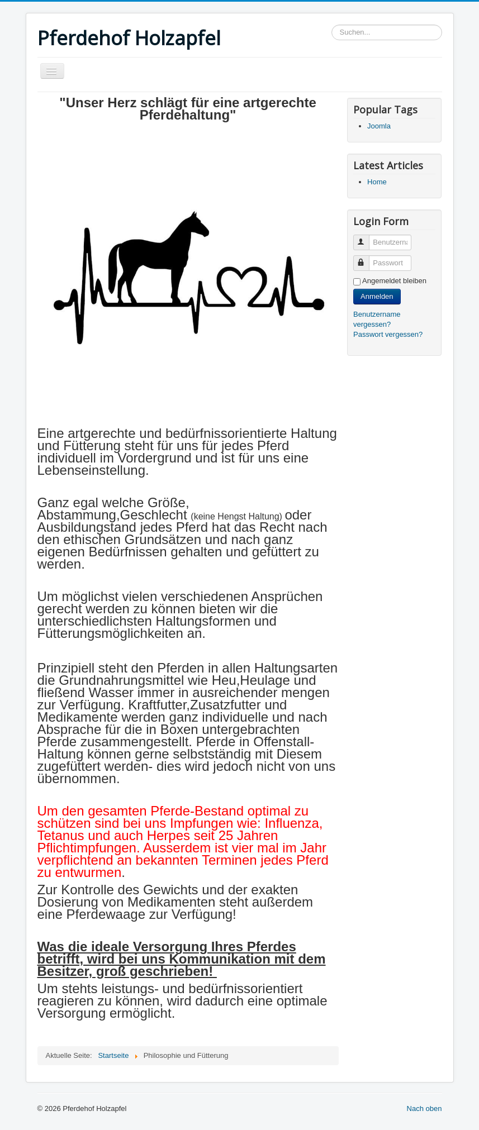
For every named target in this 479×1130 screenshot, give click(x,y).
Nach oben (424, 1108)
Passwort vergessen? (388, 334)
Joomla (379, 126)
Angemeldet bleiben (394, 280)
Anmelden (377, 296)
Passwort (366, 258)
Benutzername (366, 237)
